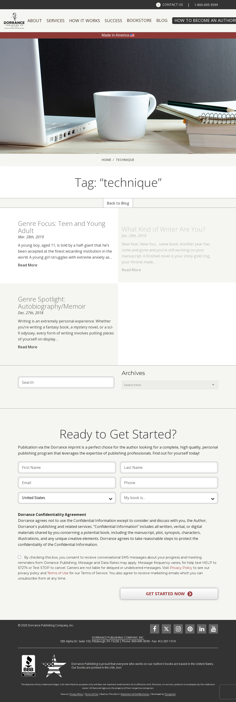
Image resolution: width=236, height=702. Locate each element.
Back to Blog (118, 203)
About (34, 20)
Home (106, 160)
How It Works (84, 20)
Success (113, 20)
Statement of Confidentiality (135, 694)
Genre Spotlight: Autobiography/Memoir (52, 310)
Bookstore (139, 20)
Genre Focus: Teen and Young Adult (61, 235)
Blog (162, 20)
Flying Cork (170, 694)
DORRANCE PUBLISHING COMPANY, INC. (118, 638)
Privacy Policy (181, 568)
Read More (27, 272)
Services (56, 20)
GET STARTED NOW (169, 594)
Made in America (115, 35)
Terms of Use (57, 573)
